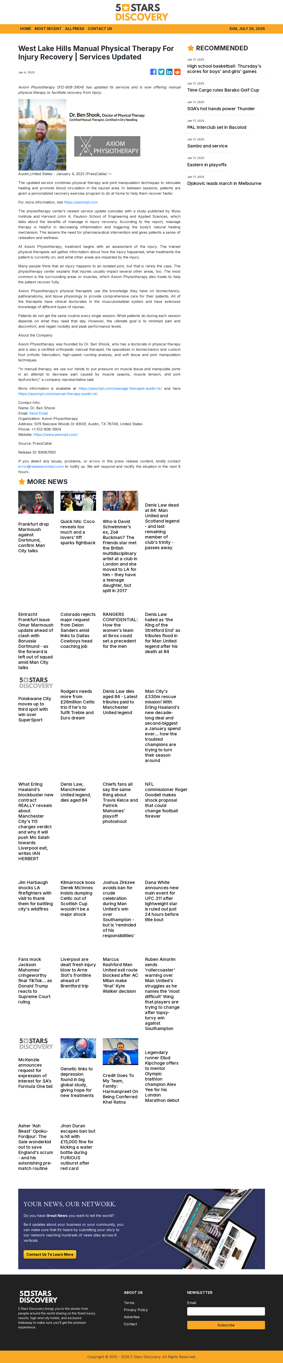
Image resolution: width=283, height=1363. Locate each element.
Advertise (132, 1317)
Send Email (38, 413)
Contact (130, 1324)
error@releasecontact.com (41, 466)
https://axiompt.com (81, 202)
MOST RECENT (48, 28)
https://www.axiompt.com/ (55, 434)
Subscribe (226, 1325)
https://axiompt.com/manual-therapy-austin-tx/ (58, 394)
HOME (25, 28)
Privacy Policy (136, 1310)
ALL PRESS (74, 28)
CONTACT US (100, 28)
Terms (129, 1302)
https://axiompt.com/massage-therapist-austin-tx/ (120, 388)
